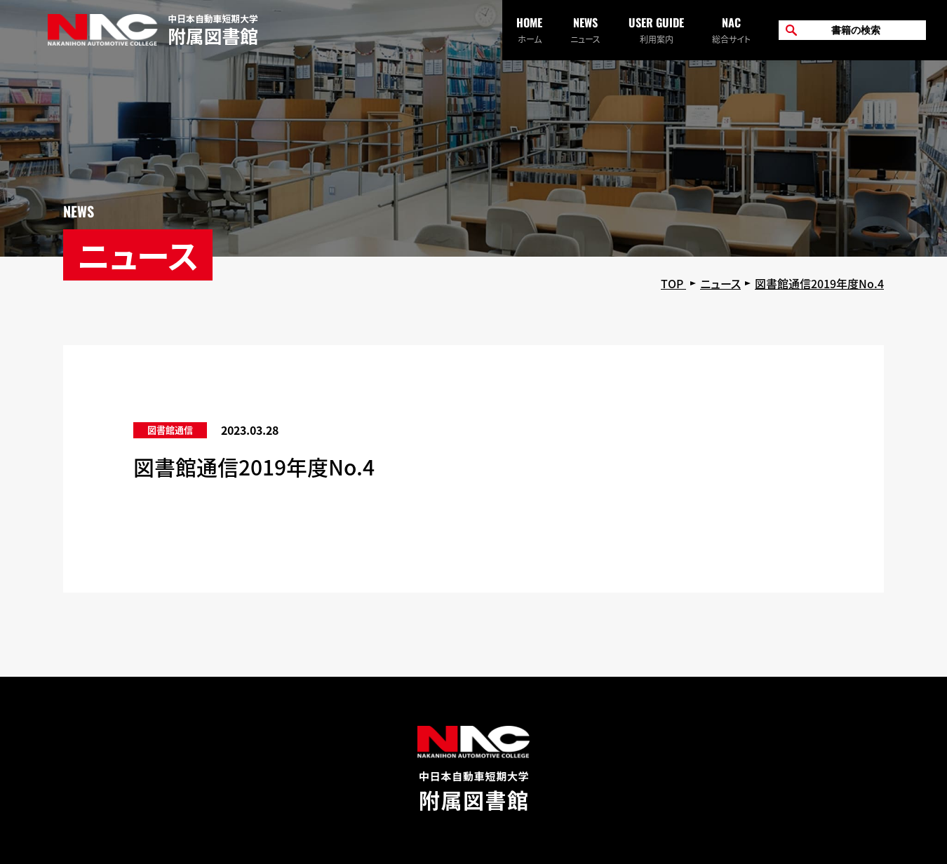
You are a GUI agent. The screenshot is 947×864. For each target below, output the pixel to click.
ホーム (529, 29)
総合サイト (731, 29)
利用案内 (656, 29)
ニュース (585, 29)
